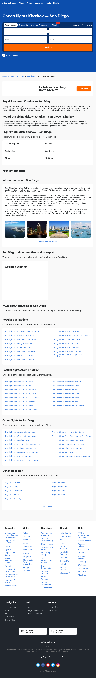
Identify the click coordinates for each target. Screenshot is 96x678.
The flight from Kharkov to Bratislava (20, 390)
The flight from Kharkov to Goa (18, 386)
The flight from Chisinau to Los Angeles (22, 331)
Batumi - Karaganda (46, 567)
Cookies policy (54, 657)
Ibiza (62, 540)
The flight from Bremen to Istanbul (66, 351)
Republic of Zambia (10, 554)
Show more (48, 507)
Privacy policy (40, 657)
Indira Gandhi (65, 533)
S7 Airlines (82, 565)
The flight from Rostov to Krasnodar (20, 355)
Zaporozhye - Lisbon (47, 548)
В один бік (23, 25)
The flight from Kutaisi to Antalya (66, 339)
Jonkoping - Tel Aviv (46, 572)
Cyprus (8, 549)
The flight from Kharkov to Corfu (19, 406)
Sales (7, 610)
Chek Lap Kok (66, 536)
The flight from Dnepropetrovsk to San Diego (71, 456)
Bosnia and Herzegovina (10, 570)
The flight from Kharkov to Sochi (65, 386)
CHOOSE (84, 88)
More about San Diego (48, 241)
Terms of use (27, 657)
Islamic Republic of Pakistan (10, 561)
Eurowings (82, 562)
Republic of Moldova (10, 542)
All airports (64, 573)
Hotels (7, 613)
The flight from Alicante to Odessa (19, 359)
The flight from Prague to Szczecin (20, 343)
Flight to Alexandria (13, 490)
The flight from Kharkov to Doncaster (21, 410)
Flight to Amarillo (12, 494)
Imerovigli (27, 540)
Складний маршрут (40, 25)
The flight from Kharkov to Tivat (65, 394)
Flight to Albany (11, 486)
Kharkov (20, 76)
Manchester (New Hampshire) (28, 562)
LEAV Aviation (84, 568)
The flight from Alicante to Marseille (20, 351)
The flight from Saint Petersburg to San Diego (71, 436)
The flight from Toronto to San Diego (21, 436)
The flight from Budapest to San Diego (68, 444)
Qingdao (27, 557)
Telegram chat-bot (34, 610)
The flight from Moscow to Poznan (19, 335)
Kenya (7, 546)
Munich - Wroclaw (45, 578)
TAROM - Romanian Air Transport (83, 535)
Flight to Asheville (59, 486)
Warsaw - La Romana (46, 534)
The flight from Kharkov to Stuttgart (20, 402)
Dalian (26, 553)
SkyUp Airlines (84, 549)
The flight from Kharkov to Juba (65, 398)
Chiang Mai (65, 561)
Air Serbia (82, 572)
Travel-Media (10, 620)
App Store (52, 610)
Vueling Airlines (84, 541)
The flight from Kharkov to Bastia (19, 382)
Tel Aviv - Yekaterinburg (47, 540)
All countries (10, 585)
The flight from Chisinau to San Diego (68, 448)
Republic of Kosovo (10, 581)
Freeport (27, 567)
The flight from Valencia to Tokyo (66, 331)
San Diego (31, 76)
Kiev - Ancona (47, 544)
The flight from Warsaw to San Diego (21, 432)
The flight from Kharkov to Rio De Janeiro (23, 398)
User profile (53, 607)
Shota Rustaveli (64, 548)
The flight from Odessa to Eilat (18, 347)
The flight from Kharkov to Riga (65, 390)
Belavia (81, 553)
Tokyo (25, 533)
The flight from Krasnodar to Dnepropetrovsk (71, 335)
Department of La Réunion (11, 576)
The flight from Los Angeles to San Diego (22, 444)
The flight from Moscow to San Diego (68, 432)
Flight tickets (10, 607)
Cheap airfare (8, 76)
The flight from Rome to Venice (65, 347)
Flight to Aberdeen (13, 482)
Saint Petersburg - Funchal (46, 561)
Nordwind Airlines (82, 557)
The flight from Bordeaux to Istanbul (20, 339)
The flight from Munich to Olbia (65, 343)
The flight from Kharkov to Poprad (66, 382)
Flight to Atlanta (59, 494)
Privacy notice (68, 657)
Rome (25, 543)
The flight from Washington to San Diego (22, 452)
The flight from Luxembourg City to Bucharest (67, 355)
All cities (26, 571)
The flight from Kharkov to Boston (66, 402)
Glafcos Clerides (63, 569)
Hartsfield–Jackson (64, 553)
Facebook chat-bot (34, 613)
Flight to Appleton (59, 482)
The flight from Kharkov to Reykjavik (20, 394)
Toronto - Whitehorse (46, 583)
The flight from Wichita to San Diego (20, 440)
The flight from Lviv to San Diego (19, 456)
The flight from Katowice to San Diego (21, 460)
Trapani (26, 536)
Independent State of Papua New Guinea (11, 535)
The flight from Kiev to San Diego (66, 452)
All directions (46, 588)
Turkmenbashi (29, 546)
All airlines (82, 575)
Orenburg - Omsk (46, 554)
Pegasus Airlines (81, 545)
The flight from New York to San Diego (68, 440)
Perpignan (27, 550)
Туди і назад (10, 25)
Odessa (63, 543)
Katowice (64, 557)
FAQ (28, 607)
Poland (8, 566)
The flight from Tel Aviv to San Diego (20, 448)
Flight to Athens (58, 490)
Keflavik (63, 564)
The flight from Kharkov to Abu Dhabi (68, 406)
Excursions (9, 617)
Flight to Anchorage (13, 498)
